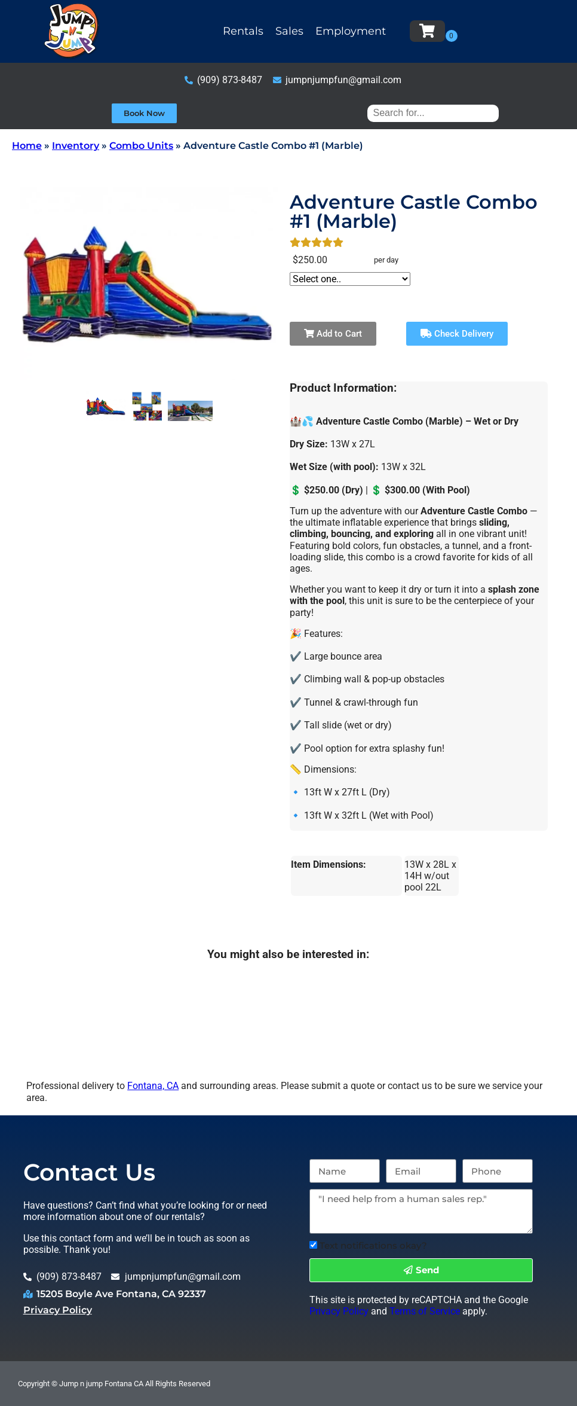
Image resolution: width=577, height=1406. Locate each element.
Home (27, 145)
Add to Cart (333, 333)
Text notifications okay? (373, 1245)
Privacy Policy (57, 1310)
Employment (350, 31)
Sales (289, 31)
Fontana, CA (153, 1085)
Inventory (75, 145)
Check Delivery (457, 333)
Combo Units (141, 145)
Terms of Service (424, 1311)
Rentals (243, 31)
